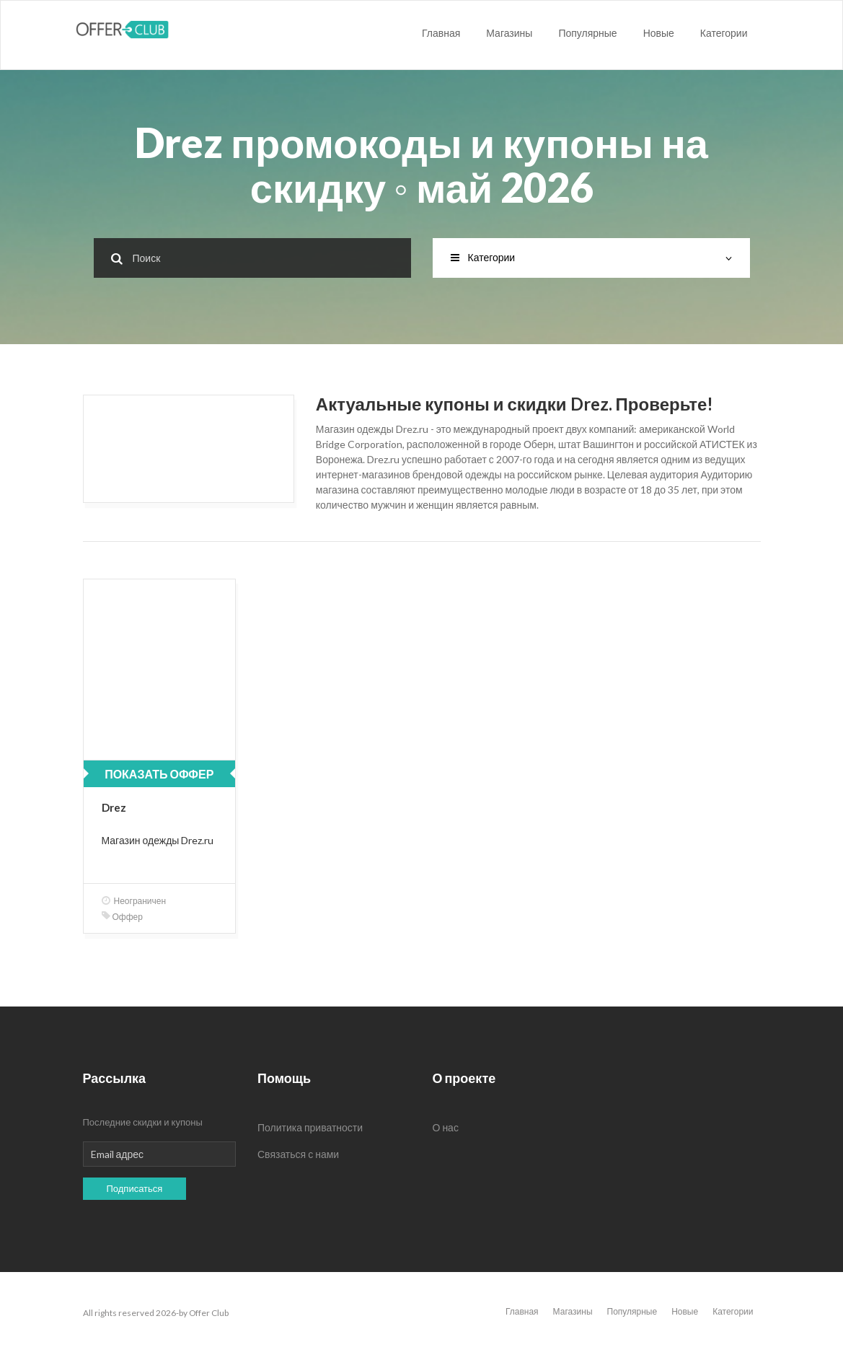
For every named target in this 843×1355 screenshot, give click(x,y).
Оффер (122, 916)
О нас (446, 1127)
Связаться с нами (298, 1154)
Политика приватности (310, 1127)
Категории (724, 33)
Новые (658, 33)
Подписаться (135, 1188)
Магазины (509, 33)
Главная (441, 33)
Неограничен (134, 900)
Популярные (587, 33)
